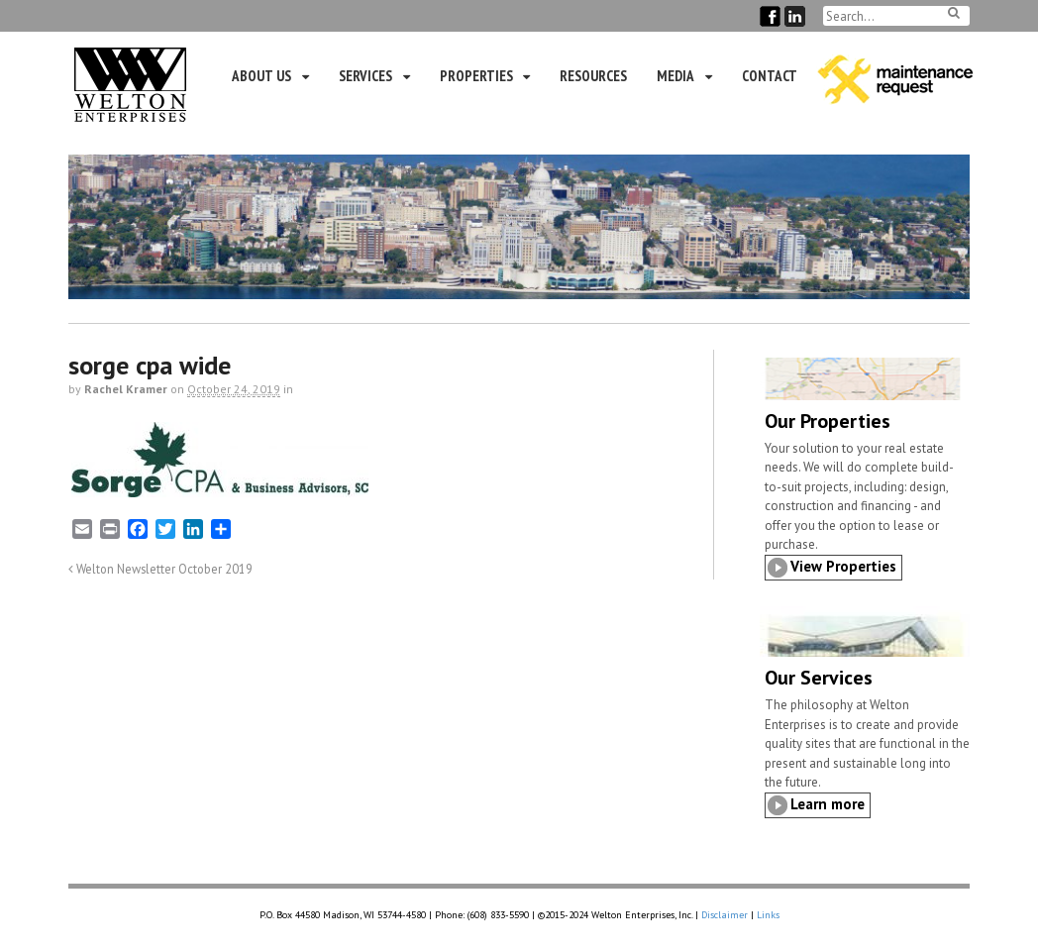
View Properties (843, 566)
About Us (261, 75)
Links (768, 914)
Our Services (819, 677)
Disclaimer (724, 914)
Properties (476, 75)
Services (365, 75)
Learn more (827, 803)
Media (675, 75)
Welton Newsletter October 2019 (160, 569)
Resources (593, 75)
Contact (769, 75)
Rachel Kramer (125, 388)
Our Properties (827, 421)
